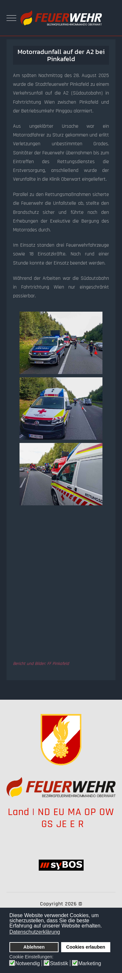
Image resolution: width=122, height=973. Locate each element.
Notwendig (27, 963)
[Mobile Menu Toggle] (11, 18)
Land (18, 812)
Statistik (59, 963)
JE (61, 824)
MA (74, 812)
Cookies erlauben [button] (85, 947)
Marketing (89, 963)
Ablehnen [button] (34, 947)
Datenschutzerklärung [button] (34, 932)
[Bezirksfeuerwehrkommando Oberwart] (61, 18)
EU (59, 812)
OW (106, 812)
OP (90, 812)
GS (47, 824)
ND (44, 812)
